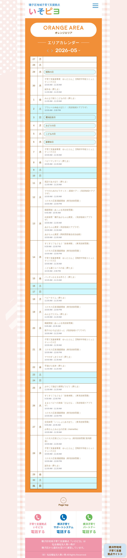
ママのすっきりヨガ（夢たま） (58, 357)
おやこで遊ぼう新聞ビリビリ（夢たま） (62, 386)
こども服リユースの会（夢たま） (59, 268)
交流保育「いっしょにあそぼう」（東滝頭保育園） (67, 422)
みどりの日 (51, 125)
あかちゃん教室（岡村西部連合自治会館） (63, 234)
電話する (38, 524)
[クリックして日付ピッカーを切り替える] (67, 50)
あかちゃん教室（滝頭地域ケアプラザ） (62, 227)
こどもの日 (51, 134)
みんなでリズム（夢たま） (56, 314)
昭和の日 (50, 72)
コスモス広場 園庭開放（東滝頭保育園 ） (63, 201)
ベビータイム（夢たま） (55, 298)
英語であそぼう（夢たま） (56, 182)
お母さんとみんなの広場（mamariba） (62, 429)
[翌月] (52, 50)
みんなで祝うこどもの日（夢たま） (60, 98)
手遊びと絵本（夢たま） (55, 366)
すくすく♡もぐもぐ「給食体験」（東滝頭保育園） (67, 243)
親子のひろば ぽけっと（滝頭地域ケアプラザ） (66, 330)
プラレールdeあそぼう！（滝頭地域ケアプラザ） (66, 107)
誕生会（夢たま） (53, 89)
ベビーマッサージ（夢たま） (57, 161)
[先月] (48, 50)
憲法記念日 (51, 117)
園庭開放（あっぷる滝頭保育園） (59, 210)
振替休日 (50, 142)
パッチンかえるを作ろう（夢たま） (60, 277)
